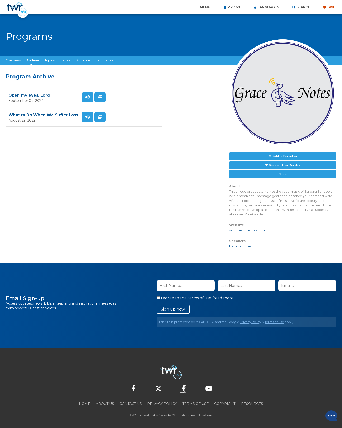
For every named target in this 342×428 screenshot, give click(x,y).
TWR (173, 413)
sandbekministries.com (247, 229)
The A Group (205, 413)
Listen (83, 99)
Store (282, 173)
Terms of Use (274, 320)
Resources (252, 402)
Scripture (83, 60)
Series (65, 60)
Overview (13, 60)
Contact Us (130, 402)
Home (84, 402)
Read (96, 99)
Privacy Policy (250, 320)
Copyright (224, 402)
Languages (104, 60)
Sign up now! (173, 308)
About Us (105, 402)
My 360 (233, 7)
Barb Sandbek (240, 245)
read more (223, 296)
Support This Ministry (284, 164)
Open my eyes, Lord (29, 97)
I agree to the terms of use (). (196, 296)
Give (331, 7)
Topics (50, 60)
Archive (32, 60)
